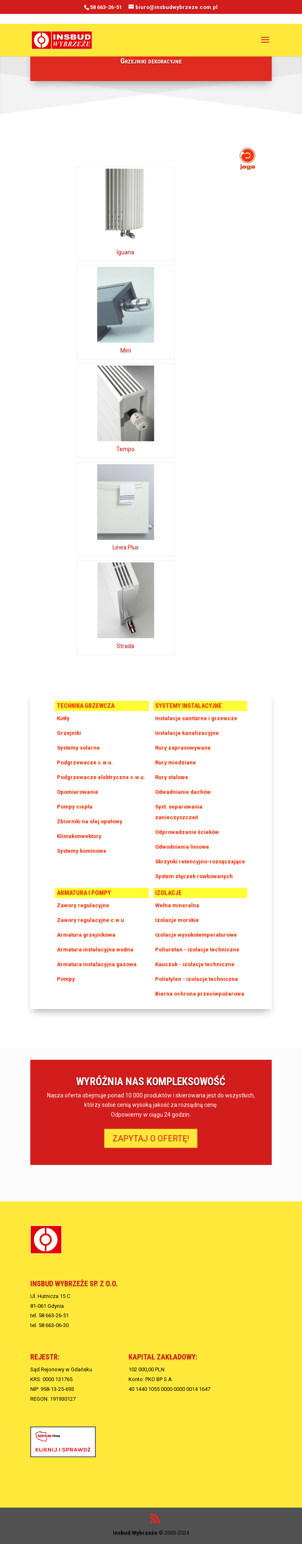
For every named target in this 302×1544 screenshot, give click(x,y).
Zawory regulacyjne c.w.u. (91, 920)
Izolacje (168, 892)
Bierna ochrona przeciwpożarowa (199, 994)
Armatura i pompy (84, 892)
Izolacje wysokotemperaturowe (196, 935)
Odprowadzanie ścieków (187, 832)
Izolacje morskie (177, 920)
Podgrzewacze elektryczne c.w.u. (101, 777)
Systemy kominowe (81, 851)
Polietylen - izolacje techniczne (196, 979)
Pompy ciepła (74, 807)
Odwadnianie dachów (183, 792)
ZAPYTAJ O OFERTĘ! (151, 1138)
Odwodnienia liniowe (182, 847)
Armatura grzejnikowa (86, 935)
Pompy (66, 979)
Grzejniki (69, 733)
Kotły (63, 718)
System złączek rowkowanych (194, 876)
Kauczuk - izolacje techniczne (194, 964)
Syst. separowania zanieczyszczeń (179, 812)
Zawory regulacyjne (83, 905)
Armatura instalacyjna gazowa (97, 964)
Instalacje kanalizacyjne (187, 733)
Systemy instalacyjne (188, 705)
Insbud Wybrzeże (135, 1533)
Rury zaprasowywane (183, 748)
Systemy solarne (78, 748)
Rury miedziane (175, 762)
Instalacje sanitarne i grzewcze (196, 718)
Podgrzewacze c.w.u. (85, 762)
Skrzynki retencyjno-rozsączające (200, 861)
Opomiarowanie (77, 792)
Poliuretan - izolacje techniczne (197, 949)
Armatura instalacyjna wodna (95, 949)
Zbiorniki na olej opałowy (89, 821)
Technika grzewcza (86, 705)
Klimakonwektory (79, 836)
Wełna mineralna (177, 905)
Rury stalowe (171, 777)
